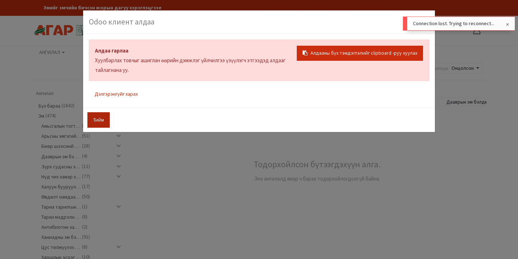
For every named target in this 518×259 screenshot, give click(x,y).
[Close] (507, 24)
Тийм (98, 120)
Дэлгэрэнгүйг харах (116, 94)
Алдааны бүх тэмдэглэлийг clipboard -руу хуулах (360, 53)
